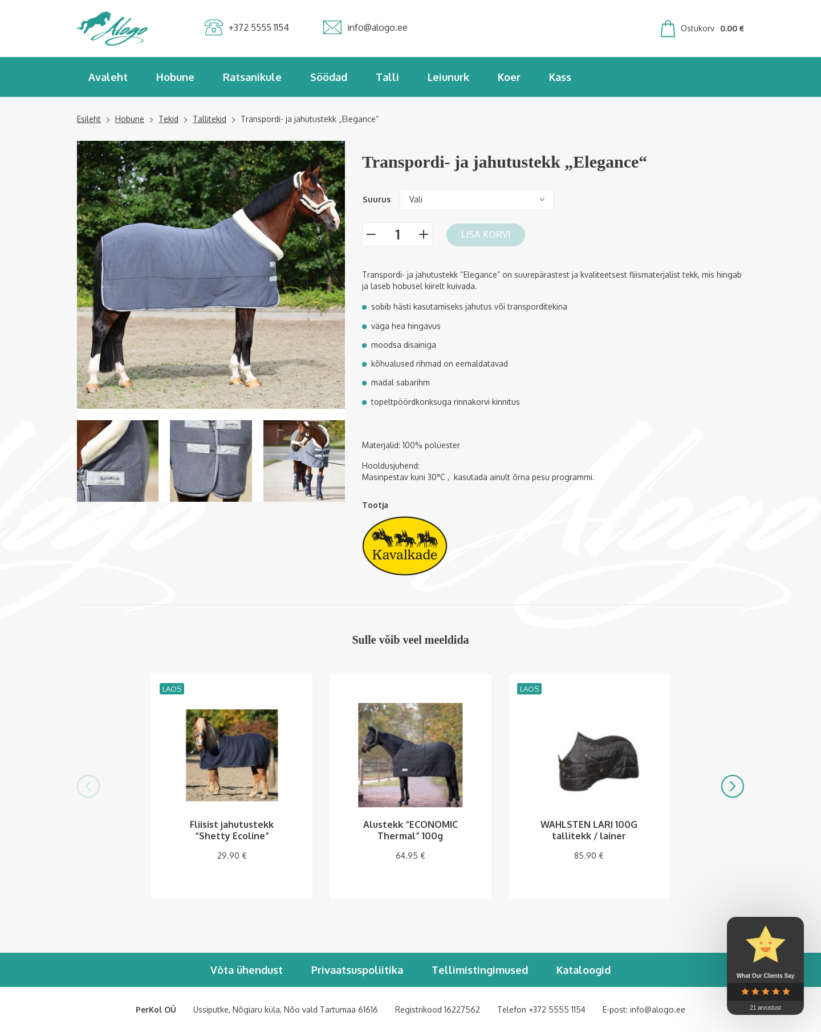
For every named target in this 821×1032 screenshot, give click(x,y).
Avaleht (108, 77)
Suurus (377, 199)
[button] (88, 786)
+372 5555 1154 (557, 1009)
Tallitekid (209, 119)
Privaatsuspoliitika (357, 970)
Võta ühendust (246, 970)
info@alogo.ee (657, 1009)
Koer (509, 77)
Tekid (168, 119)
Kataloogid (583, 970)
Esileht (89, 119)
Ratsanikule (252, 77)
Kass (560, 77)
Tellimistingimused (480, 970)
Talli (387, 77)
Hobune (175, 77)
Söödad (328, 77)
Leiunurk (448, 77)
